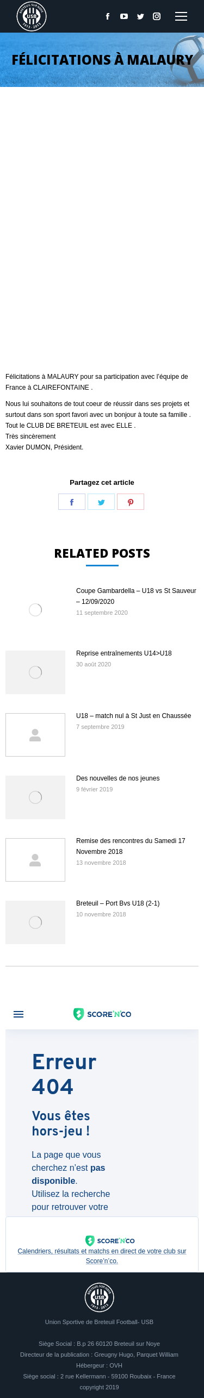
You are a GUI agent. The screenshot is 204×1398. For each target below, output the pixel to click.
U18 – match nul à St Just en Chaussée (133, 716)
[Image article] (35, 610)
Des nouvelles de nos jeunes (117, 778)
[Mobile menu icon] (181, 16)
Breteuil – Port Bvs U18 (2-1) (117, 903)
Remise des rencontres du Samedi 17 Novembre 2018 (131, 846)
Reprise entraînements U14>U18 (124, 653)
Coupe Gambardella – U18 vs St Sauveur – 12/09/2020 (136, 596)
